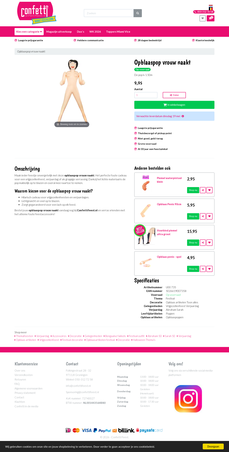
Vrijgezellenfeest (48, 339)
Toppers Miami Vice (118, 31)
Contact (19, 397)
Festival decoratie (72, 339)
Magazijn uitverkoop (59, 31)
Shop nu (193, 190)
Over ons (20, 370)
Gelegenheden (92, 336)
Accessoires (58, 336)
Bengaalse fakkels (115, 336)
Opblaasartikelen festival (100, 339)
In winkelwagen (174, 104)
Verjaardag (42, 336)
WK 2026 (95, 31)
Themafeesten (24, 336)
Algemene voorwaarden (28, 388)
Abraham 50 (154, 336)
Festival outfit (135, 336)
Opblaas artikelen (25, 339)
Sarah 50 (169, 336)
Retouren (20, 379)
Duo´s (80, 31)
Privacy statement (25, 392)
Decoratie (75, 336)
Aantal (138, 89)
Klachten (20, 401)
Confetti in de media (26, 406)
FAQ (17, 383)
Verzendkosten (24, 374)
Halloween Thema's (143, 339)
